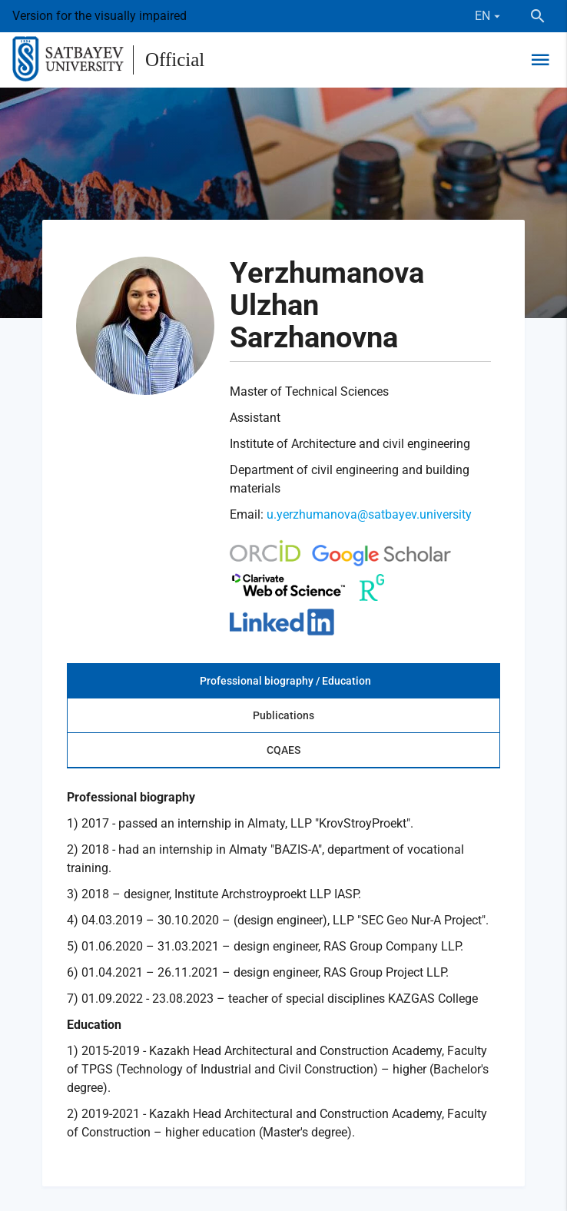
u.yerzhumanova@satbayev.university (369, 514)
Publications (283, 715)
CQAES (283, 750)
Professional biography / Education (285, 681)
